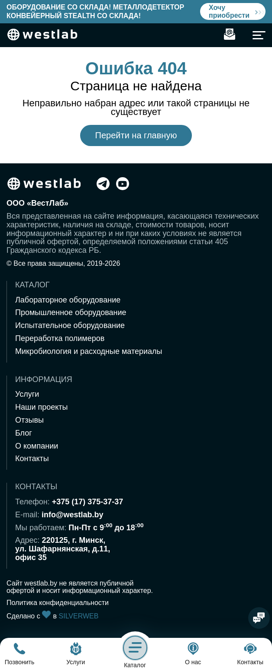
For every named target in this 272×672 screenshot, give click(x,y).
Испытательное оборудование (70, 325)
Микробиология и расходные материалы (88, 351)
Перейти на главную (136, 135)
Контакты (32, 458)
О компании (36, 446)
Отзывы (29, 420)
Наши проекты (41, 407)
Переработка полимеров (59, 338)
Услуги (27, 394)
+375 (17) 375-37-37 (87, 501)
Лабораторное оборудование (67, 300)
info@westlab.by (73, 514)
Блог (23, 433)
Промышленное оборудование (70, 312)
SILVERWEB (79, 616)
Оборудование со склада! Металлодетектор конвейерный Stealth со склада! (95, 11)
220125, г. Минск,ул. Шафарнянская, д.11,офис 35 (62, 549)
